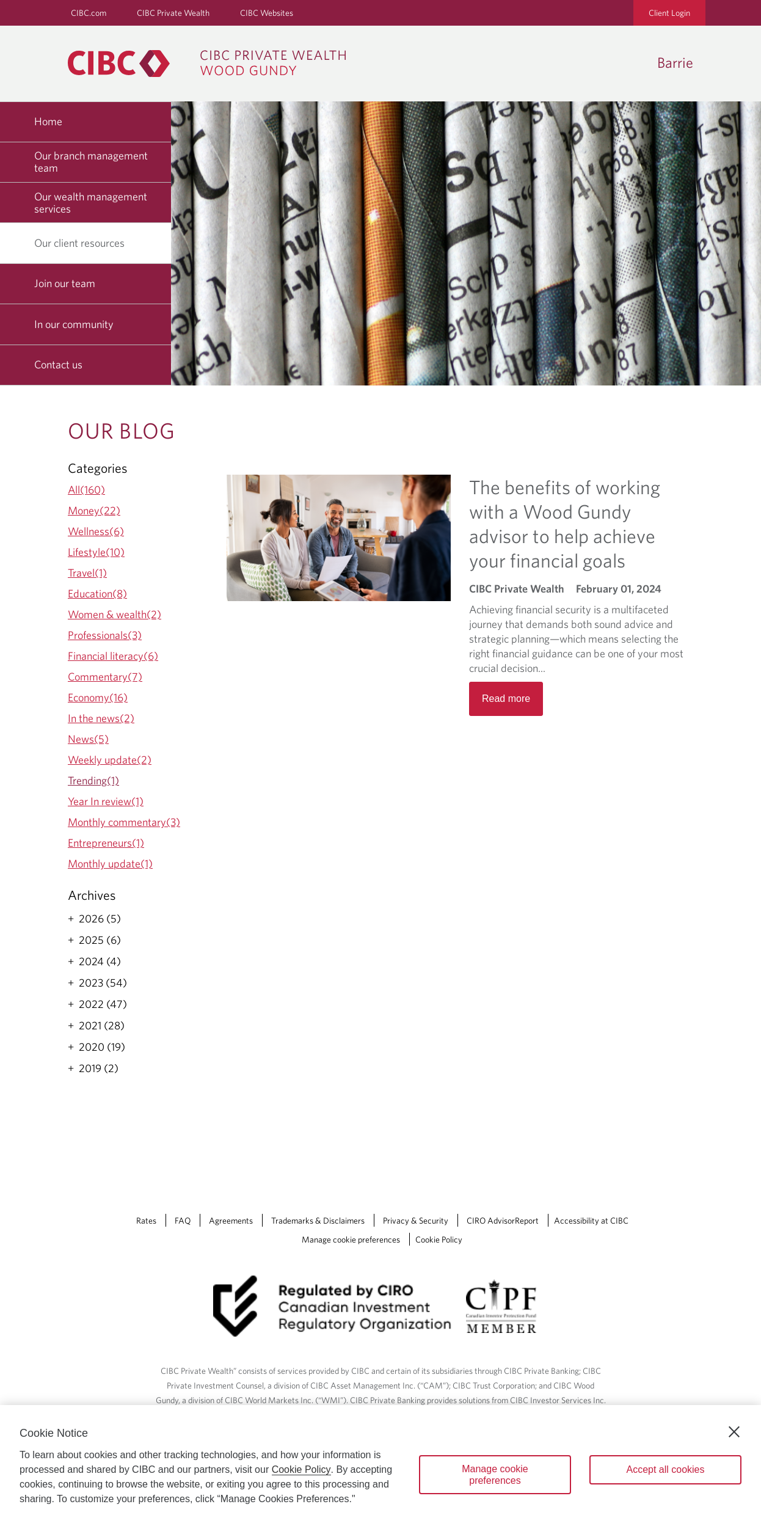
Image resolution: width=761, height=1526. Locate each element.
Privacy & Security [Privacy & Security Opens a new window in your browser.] (415, 1220)
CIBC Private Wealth (173, 13)
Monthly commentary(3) (124, 822)
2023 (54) (103, 983)
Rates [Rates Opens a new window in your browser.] (146, 1220)
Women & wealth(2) (114, 614)
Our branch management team (91, 161)
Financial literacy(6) (113, 655)
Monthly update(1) (110, 863)
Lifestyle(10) (96, 552)
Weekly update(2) (109, 759)
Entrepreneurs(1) (106, 842)
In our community (74, 324)
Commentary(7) (105, 676)
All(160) (86, 489)
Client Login (669, 13)
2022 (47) (103, 1004)
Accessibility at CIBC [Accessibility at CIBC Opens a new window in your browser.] (591, 1220)
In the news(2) (101, 718)
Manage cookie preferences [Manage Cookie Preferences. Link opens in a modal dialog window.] (351, 1239)
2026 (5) (100, 919)
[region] (380, 1465)
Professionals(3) (105, 635)
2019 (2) (98, 1068)
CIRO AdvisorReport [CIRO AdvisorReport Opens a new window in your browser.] (503, 1220)
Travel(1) (87, 572)
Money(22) (94, 510)
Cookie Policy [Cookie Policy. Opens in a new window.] (301, 1469)
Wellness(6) (96, 531)
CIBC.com (88, 13)
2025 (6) (100, 940)
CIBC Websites (266, 13)
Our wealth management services (90, 202)
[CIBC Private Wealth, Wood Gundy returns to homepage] (213, 63)
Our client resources (84, 242)
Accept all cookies (665, 1469)
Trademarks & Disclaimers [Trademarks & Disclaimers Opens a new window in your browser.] (318, 1220)
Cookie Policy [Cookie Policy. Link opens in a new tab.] (438, 1239)
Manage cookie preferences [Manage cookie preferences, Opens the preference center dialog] (495, 1475)
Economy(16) (98, 697)
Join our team (64, 283)
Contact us (58, 364)
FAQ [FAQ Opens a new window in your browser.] (183, 1220)
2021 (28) (102, 1026)
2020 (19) (102, 1047)
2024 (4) (100, 961)
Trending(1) (93, 780)
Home (48, 121)
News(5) (88, 738)
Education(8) (97, 593)
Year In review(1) (106, 801)
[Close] (734, 1432)
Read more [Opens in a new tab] (506, 698)
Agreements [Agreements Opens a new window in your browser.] (231, 1220)
